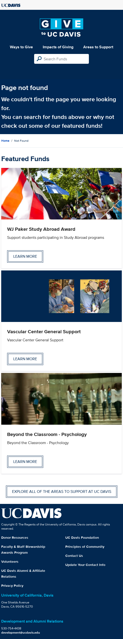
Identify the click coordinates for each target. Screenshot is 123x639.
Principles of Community (84, 546)
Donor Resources (14, 537)
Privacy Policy (12, 585)
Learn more (25, 256)
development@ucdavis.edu (20, 632)
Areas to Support (98, 47)
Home (5, 141)
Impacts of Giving (58, 47)
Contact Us (74, 555)
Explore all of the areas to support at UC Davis (61, 491)
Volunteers (9, 561)
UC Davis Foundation (82, 537)
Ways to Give (21, 47)
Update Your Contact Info (85, 564)
